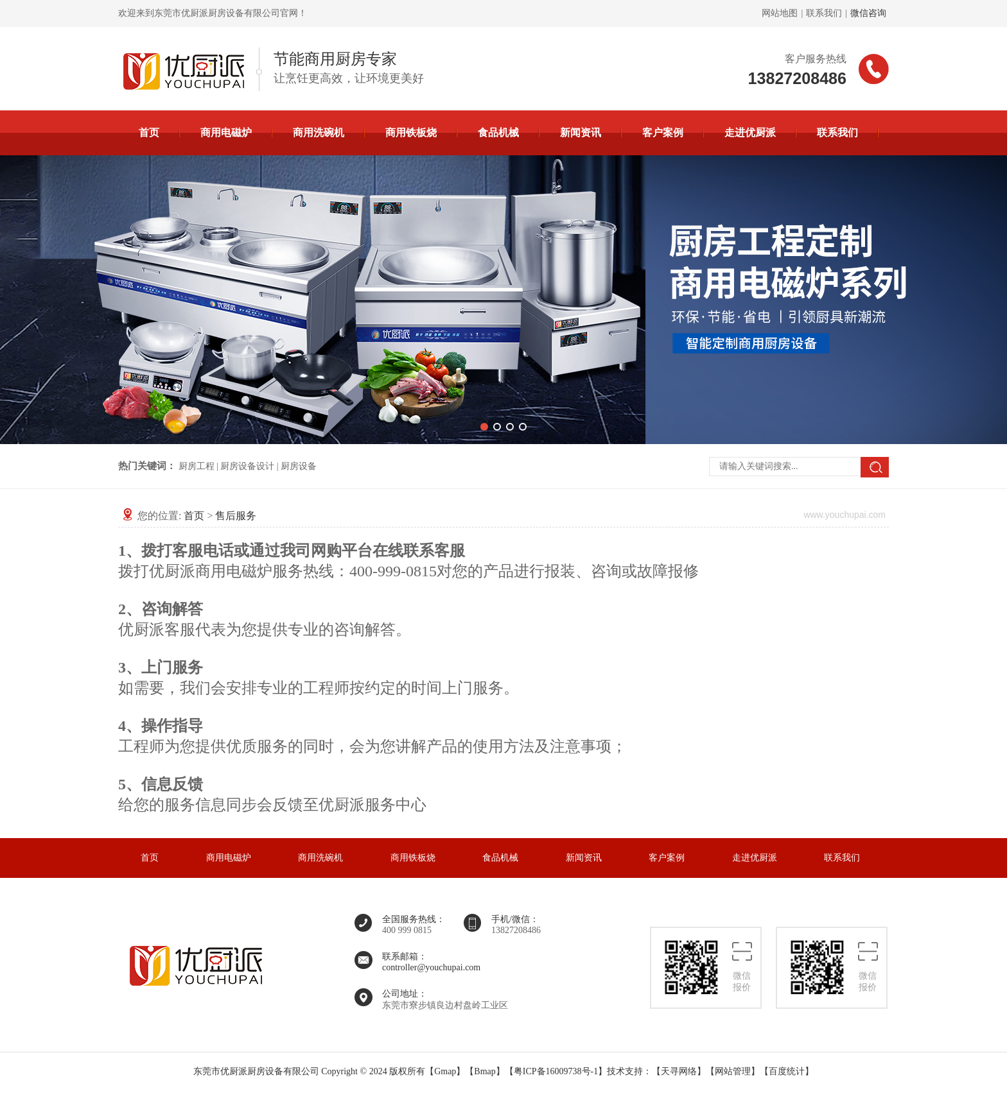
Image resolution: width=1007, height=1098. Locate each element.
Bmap (484, 1071)
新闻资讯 (580, 132)
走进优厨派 (750, 132)
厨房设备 (299, 466)
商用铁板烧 (411, 132)
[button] (484, 427)
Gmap (445, 1071)
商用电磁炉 (226, 132)
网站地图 (780, 13)
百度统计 (787, 1071)
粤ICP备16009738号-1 (556, 1071)
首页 (149, 132)
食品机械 (498, 132)
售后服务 (235, 515)
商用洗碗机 (318, 132)
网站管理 (733, 1071)
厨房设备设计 (247, 466)
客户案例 (662, 132)
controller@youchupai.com (431, 967)
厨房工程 (197, 466)
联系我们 (824, 13)
